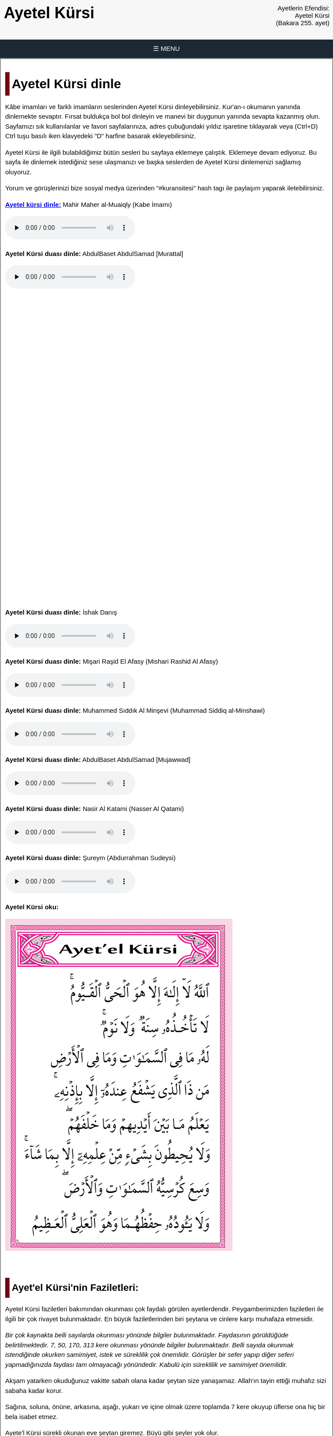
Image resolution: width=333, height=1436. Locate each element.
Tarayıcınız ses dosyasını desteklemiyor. (70, 227)
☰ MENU (166, 48)
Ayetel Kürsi (49, 13)
